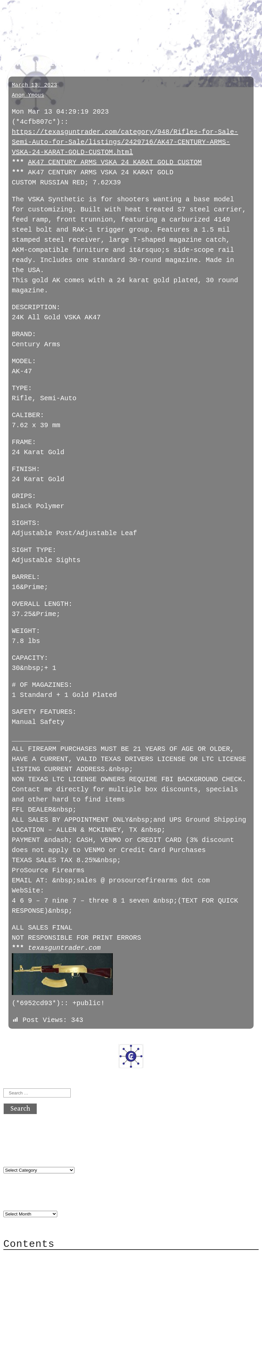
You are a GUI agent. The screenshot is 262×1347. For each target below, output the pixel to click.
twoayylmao (29, 44)
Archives (19, 1189)
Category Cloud (45, 1257)
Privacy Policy (45, 1287)
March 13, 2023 (34, 85)
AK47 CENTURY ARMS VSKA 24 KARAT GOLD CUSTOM (115, 162)
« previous (19, 1028)
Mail (25, 1267)
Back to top (25, 1328)
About (27, 1247)
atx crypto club (66, 17)
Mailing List (41, 1277)
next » (49, 1028)
